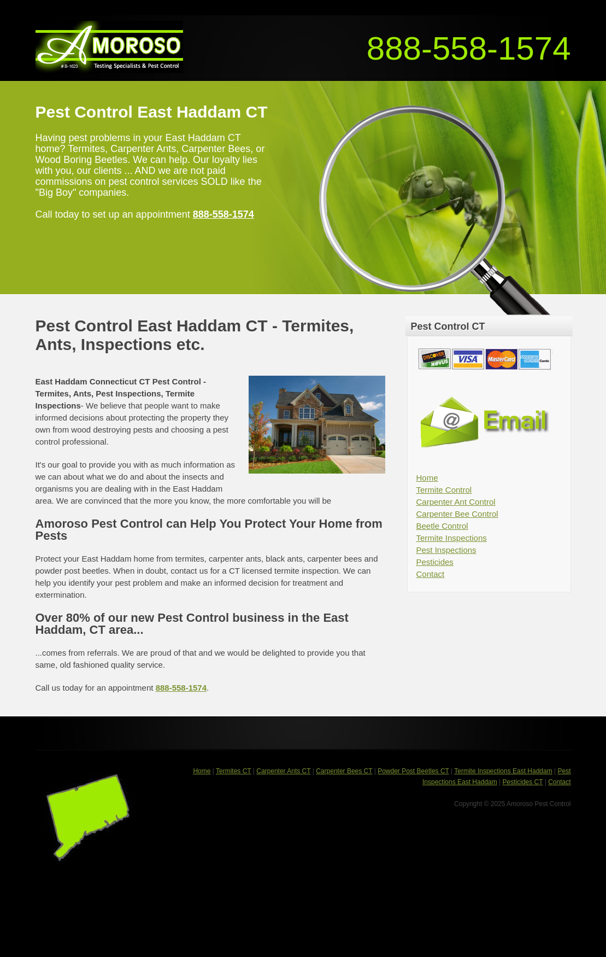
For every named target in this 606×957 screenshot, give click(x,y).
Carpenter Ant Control (456, 501)
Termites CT (233, 771)
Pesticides (435, 562)
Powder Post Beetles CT (413, 771)
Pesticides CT (523, 782)
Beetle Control (442, 525)
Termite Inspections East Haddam (503, 771)
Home (427, 477)
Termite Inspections (451, 537)
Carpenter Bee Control (457, 513)
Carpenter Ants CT (283, 771)
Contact (430, 574)
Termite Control (444, 489)
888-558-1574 (469, 48)
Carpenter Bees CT (344, 771)
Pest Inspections (446, 550)
